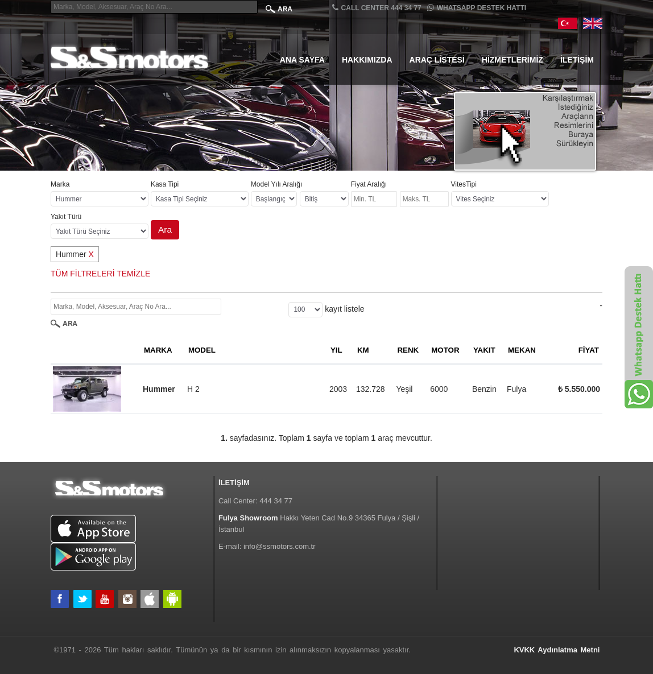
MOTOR (445, 350)
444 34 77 (275, 501)
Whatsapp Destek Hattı (476, 7)
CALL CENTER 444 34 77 (376, 7)
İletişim (577, 59)
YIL (336, 350)
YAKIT (484, 350)
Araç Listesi (437, 59)
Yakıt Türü (66, 217)
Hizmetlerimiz (512, 59)
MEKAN (522, 350)
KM (363, 350)
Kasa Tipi (165, 184)
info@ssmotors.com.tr (279, 546)
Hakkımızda (367, 59)
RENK (408, 350)
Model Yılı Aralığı (277, 184)
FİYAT (588, 350)
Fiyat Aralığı (369, 184)
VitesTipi (464, 184)
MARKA (158, 350)
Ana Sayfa (302, 59)
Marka (60, 184)
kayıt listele (344, 308)
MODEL (202, 350)
